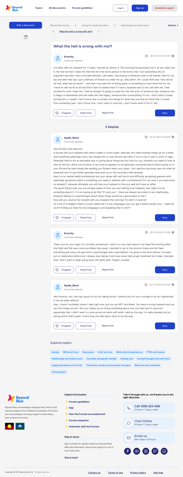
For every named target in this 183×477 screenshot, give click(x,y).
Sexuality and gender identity (102, 358)
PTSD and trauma (155, 352)
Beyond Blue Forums (18, 8)
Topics (39, 7)
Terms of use (115, 472)
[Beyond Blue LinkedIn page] (164, 457)
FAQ (71, 407)
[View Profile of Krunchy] (69, 56)
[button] (57, 113)
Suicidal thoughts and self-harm (153, 358)
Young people (59, 372)
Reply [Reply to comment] (165, 217)
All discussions (57, 7)
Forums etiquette (79, 420)
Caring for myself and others (95, 25)
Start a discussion (26, 25)
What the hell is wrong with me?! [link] (75, 31)
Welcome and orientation (147, 365)
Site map (158, 472)
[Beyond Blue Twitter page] (155, 457)
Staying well (127, 358)
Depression (88, 352)
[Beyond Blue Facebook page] (127, 457)
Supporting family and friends (67, 365)
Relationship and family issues (135, 25)
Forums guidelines (82, 7)
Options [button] (172, 25)
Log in (121, 8)
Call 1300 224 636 (147, 406)
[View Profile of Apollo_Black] (71, 137)
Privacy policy (138, 472)
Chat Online (143, 421)
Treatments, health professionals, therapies (108, 365)
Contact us (94, 472)
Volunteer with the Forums (84, 426)
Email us (140, 436)
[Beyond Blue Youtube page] (136, 457)
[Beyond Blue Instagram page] (145, 457)
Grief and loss (105, 352)
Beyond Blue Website (18, 398)
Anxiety (55, 352)
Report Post (108, 113)
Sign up (140, 8)
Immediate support (164, 8)
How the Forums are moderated (87, 414)
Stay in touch (71, 457)
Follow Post (86, 113)
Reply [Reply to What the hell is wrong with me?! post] (165, 113)
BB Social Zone (70, 352)
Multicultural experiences (129, 352)
